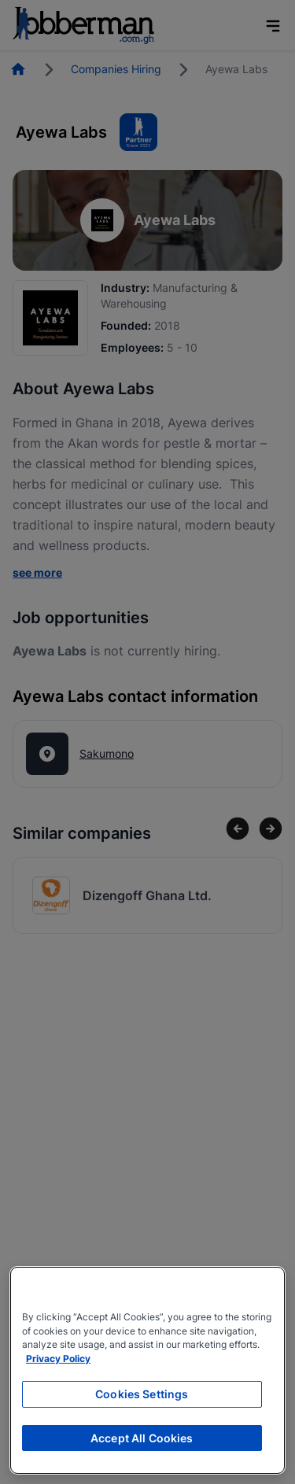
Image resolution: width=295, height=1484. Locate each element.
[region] (147, 1370)
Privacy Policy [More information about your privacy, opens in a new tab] (58, 1358)
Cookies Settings (141, 1394)
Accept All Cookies (142, 1438)
